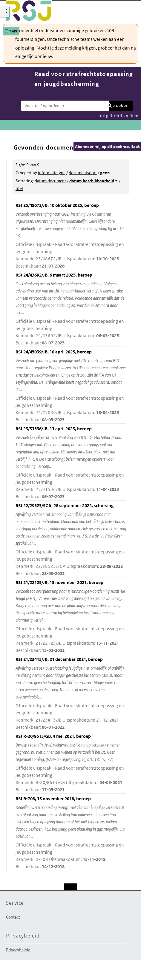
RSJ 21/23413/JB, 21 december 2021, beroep (71, 693)
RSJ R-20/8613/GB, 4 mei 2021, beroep (71, 763)
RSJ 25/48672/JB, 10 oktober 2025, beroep (71, 236)
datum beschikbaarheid (91, 180)
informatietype (51, 172)
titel (19, 188)
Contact (13, 917)
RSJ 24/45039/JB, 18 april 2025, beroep (71, 386)
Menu (13, 31)
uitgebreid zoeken (119, 115)
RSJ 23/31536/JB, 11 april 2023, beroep (71, 463)
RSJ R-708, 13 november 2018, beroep (71, 833)
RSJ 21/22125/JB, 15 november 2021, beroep (71, 617)
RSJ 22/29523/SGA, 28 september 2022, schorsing (71, 540)
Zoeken (121, 105)
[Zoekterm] (65, 106)
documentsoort (83, 172)
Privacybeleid (18, 949)
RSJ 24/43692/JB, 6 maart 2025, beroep (71, 309)
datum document (50, 180)
